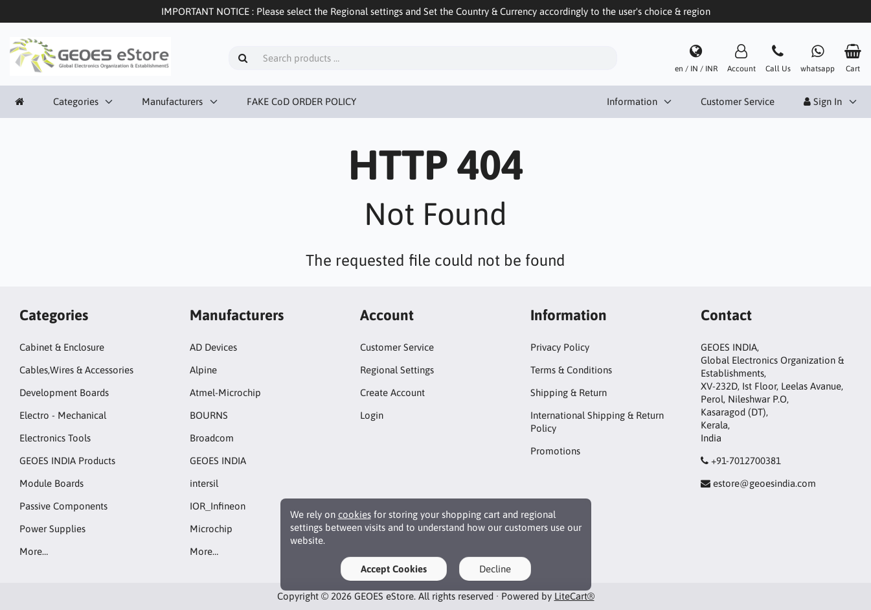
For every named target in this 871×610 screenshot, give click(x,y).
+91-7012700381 (746, 460)
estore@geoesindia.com (764, 483)
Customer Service (738, 101)
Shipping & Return (568, 392)
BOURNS (209, 415)
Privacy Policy (559, 347)
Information (632, 101)
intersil (204, 483)
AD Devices (213, 347)
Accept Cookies (394, 568)
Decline (495, 568)
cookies (354, 514)
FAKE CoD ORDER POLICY (301, 101)
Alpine (203, 369)
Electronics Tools (55, 437)
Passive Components (63, 505)
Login (371, 415)
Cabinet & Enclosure (61, 347)
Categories (75, 101)
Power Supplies (52, 528)
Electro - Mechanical (62, 415)
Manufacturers (172, 101)
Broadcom (212, 437)
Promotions (555, 450)
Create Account (392, 392)
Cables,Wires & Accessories (76, 369)
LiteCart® (574, 596)
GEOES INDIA (218, 460)
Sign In (823, 101)
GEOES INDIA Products (67, 460)
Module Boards (51, 483)
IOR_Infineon (217, 505)
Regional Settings (397, 369)
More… (33, 551)
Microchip (211, 528)
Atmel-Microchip (225, 392)
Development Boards (64, 392)
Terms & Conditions (571, 369)
